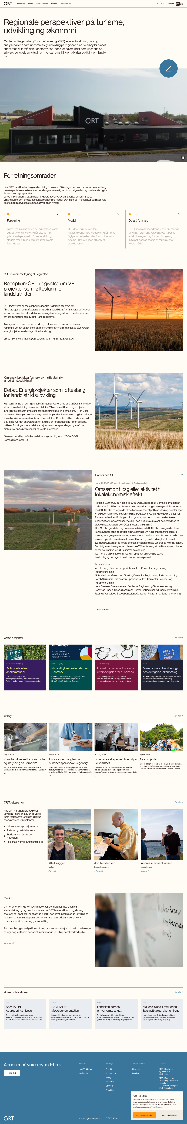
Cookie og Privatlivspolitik (89, 1118)
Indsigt (108, 1077)
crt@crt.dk (83, 1073)
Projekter (109, 1069)
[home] (8, 4)
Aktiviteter (110, 1090)
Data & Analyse (42, 3)
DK (177, 3)
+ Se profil (50, 871)
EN (181, 3)
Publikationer (111, 1073)
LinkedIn (135, 1069)
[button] (179, 1095)
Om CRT (109, 1085)
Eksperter (110, 1081)
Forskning (21, 3)
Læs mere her (103, 609)
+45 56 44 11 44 (85, 1069)
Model (30, 3)
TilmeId (12, 1072)
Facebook (136, 1073)
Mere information (157, 1107)
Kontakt (171, 3)
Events (54, 3)
